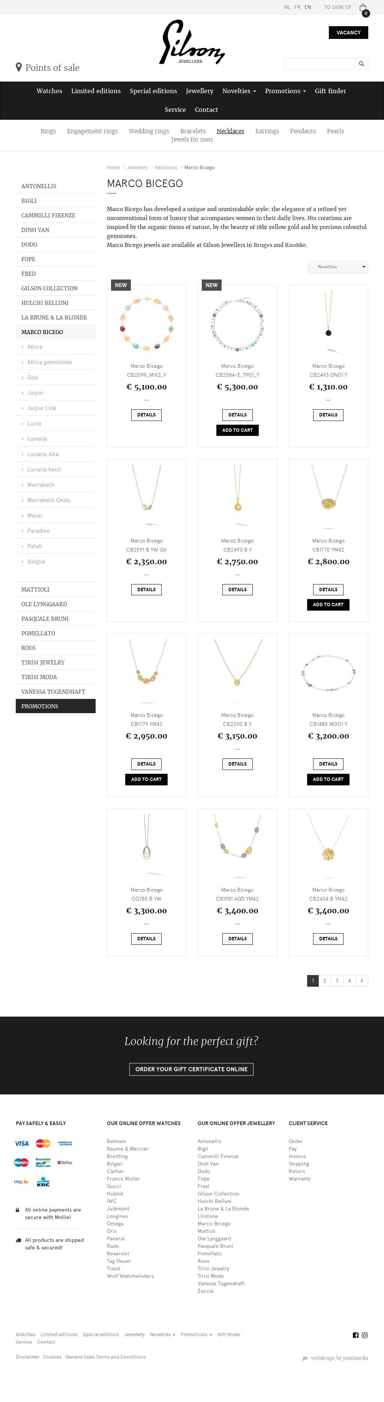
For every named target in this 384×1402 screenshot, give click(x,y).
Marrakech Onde (48, 500)
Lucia (34, 423)
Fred (28, 274)
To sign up (337, 7)
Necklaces (230, 131)
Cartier (115, 1171)
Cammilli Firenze (48, 215)
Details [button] (146, 415)
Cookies (52, 1357)
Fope (28, 259)
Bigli (29, 201)
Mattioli (35, 589)
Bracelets (193, 131)
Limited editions (96, 91)
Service (175, 110)
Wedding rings (149, 131)
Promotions (39, 706)
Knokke (295, 245)
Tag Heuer (119, 1261)
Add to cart (237, 430)
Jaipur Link (41, 408)
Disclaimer (27, 1357)
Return (297, 1171)
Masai (34, 515)
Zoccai (206, 1291)
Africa (34, 346)
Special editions (153, 91)
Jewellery (199, 91)
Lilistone (208, 1216)
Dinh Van (35, 230)
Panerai (116, 1238)
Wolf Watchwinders (130, 1276)
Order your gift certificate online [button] (191, 1069)
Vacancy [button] (348, 33)
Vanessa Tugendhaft (53, 691)
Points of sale (48, 67)
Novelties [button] (239, 91)
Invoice (297, 1156)
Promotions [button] (285, 91)
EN (307, 7)
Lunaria (37, 439)
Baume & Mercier (128, 1149)
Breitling (117, 1156)
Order (296, 1141)
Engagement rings (92, 131)
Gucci (114, 1186)
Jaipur (35, 393)
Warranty (299, 1179)
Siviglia (36, 561)
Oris (112, 1231)
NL (287, 7)
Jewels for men (192, 139)
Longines (117, 1216)
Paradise (38, 531)
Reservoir (118, 1253)
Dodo (29, 244)
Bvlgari (115, 1164)
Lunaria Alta (42, 454)
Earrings (267, 131)
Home (113, 167)
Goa (32, 377)
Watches (49, 91)
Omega (115, 1224)
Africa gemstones (49, 362)
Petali (34, 546)
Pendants (303, 131)
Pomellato (38, 633)
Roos (28, 648)
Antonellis (38, 186)
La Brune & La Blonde (54, 317)
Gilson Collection (49, 288)
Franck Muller (123, 1179)
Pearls (335, 131)
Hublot (115, 1194)
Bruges (264, 245)
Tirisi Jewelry (42, 662)
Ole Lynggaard (44, 604)
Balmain (116, 1141)
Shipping (299, 1164)
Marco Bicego (42, 332)
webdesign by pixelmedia (335, 1358)
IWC (112, 1201)
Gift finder (330, 91)
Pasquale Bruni (45, 619)
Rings (48, 131)
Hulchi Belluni (45, 303)
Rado (113, 1246)
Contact (206, 110)
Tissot (113, 1268)
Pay (293, 1149)
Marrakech (41, 485)
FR (297, 7)
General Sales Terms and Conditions (105, 1357)
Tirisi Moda (39, 677)
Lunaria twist (44, 469)
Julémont (118, 1209)
